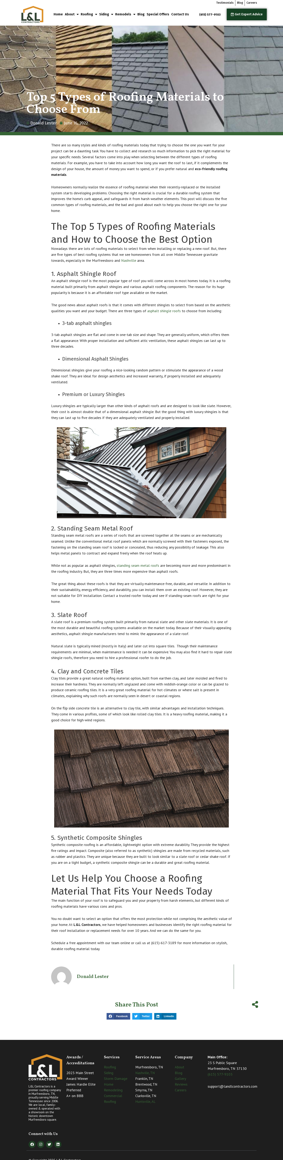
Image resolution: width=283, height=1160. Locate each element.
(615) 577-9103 (220, 1074)
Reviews (181, 1084)
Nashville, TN (145, 1073)
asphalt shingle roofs (164, 310)
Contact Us (180, 14)
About (72, 14)
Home (58, 14)
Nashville (128, 260)
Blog (141, 14)
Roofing (89, 14)
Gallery (180, 1078)
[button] (118, 1016)
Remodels (125, 14)
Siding (106, 14)
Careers (180, 1090)
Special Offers (158, 14)
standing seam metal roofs (138, 565)
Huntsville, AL (145, 1101)
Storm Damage (115, 1078)
